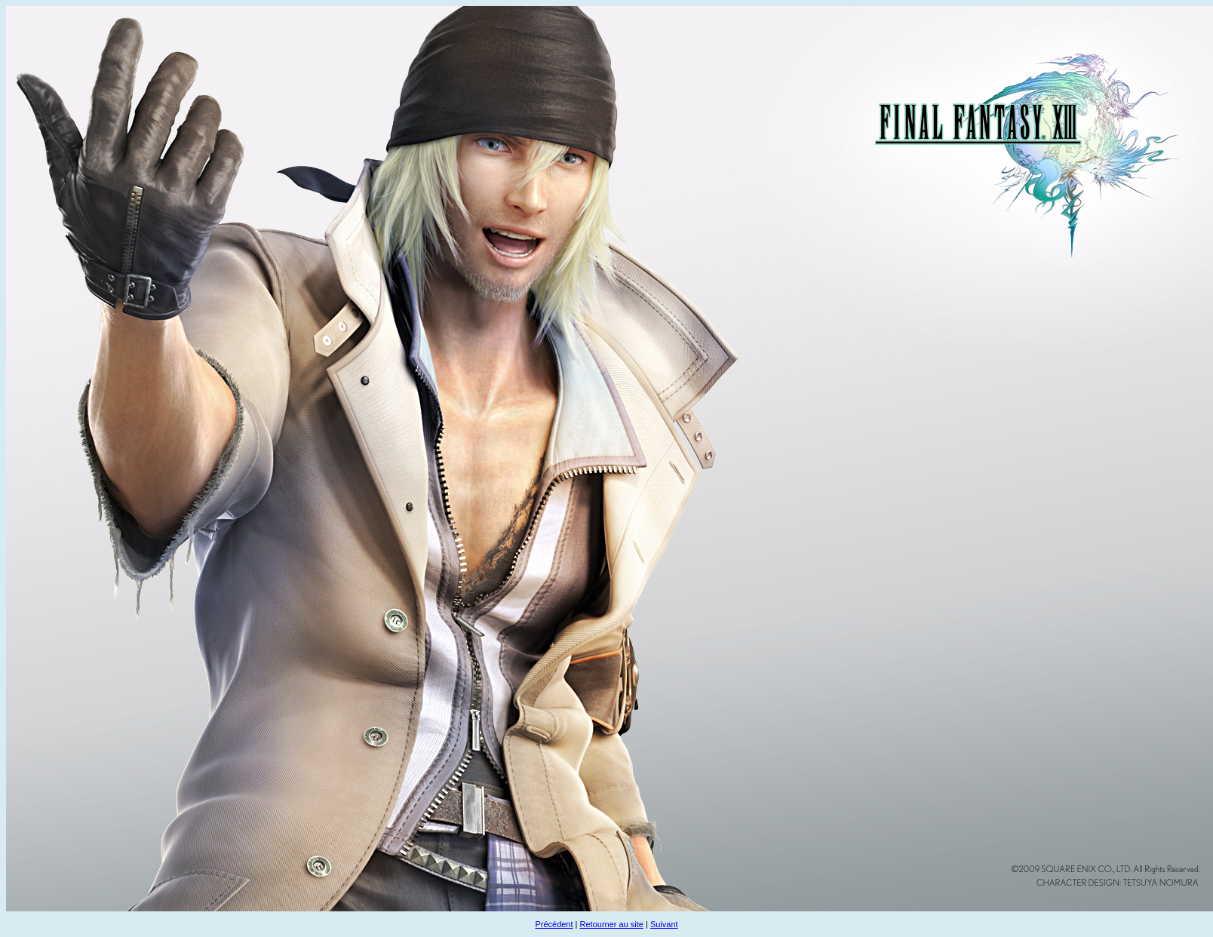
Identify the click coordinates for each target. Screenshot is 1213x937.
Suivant (664, 924)
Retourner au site (611, 924)
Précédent (554, 924)
